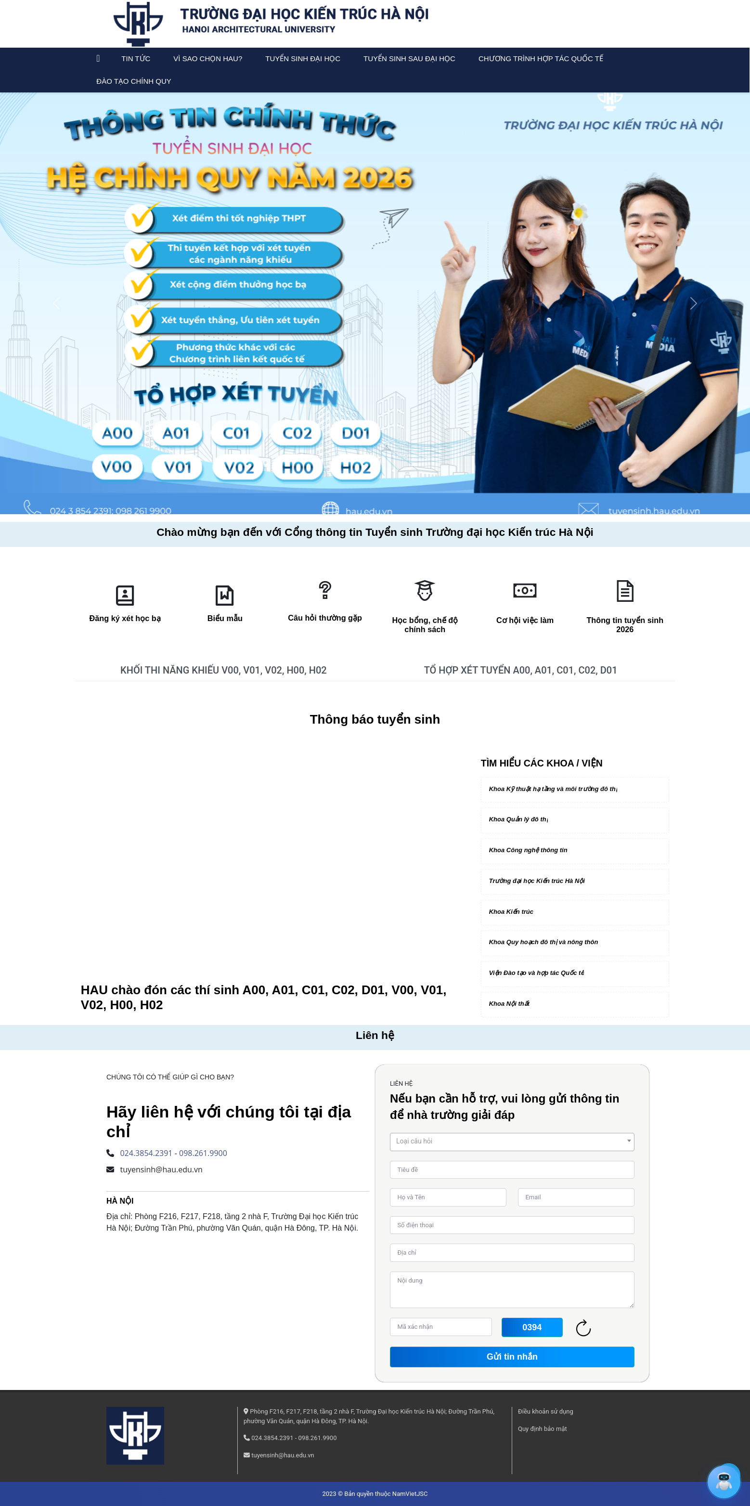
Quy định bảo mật (542, 1428)
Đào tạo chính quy (133, 81)
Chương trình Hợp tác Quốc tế (540, 58)
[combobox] (512, 1142)
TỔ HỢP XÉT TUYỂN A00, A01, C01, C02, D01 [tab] (521, 670)
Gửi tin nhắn (512, 1357)
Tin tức (135, 58)
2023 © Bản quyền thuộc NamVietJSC (374, 1493)
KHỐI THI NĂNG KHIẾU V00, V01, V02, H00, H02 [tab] (223, 670)
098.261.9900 (203, 1153)
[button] (56, 303)
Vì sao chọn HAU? (207, 58)
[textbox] (512, 1141)
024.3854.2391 (146, 1153)
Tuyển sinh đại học (302, 58)
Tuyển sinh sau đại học (409, 58)
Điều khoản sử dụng (545, 1411)
